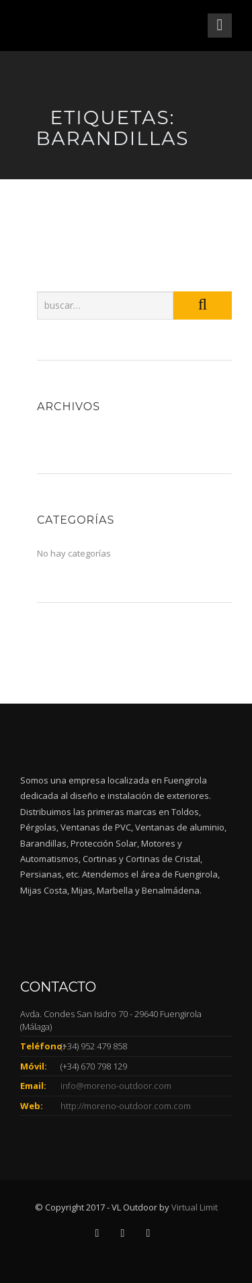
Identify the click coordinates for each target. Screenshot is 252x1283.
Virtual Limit (194, 1207)
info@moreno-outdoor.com (115, 1086)
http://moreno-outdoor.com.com (125, 1106)
